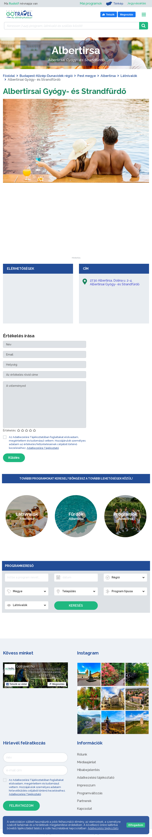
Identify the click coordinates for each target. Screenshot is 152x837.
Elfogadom (135, 825)
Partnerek (84, 801)
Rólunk (82, 754)
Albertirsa (108, 76)
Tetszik (16, 684)
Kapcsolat (84, 809)
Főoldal (9, 76)
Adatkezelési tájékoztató (95, 777)
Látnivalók (129, 76)
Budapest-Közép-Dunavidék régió (46, 76)
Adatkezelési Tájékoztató (43, 447)
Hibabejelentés (88, 770)
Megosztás (56, 684)
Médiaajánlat (86, 762)
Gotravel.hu (25, 666)
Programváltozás (90, 793)
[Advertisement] (76, 232)
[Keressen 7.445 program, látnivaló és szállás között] (71, 25)
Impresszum (86, 785)
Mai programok (90, 3)
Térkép (114, 4)
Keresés (76, 605)
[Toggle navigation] (144, 14)
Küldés (14, 458)
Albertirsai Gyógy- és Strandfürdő (66, 91)
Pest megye (86, 76)
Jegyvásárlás (136, 3)
